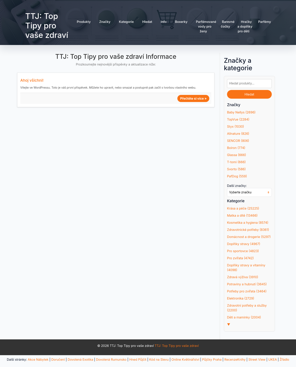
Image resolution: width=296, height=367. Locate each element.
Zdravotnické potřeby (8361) (248, 230)
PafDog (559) (237, 176)
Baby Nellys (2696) (241, 112)
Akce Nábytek (38, 359)
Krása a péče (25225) (243, 208)
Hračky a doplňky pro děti (244, 26)
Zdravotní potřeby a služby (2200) (247, 307)
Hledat (147, 22)
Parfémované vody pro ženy (206, 26)
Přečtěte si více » (193, 98)
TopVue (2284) (238, 119)
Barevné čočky (227, 24)
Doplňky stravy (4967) (243, 244)
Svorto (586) (236, 169)
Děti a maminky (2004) (244, 317)
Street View (256, 359)
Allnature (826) (238, 134)
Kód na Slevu (159, 359)
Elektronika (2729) (240, 298)
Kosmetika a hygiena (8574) (247, 223)
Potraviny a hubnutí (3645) (247, 284)
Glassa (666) (236, 155)
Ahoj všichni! (32, 80)
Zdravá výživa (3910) (242, 277)
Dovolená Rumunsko (111, 359)
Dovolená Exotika (80, 359)
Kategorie (126, 22)
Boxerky (181, 22)
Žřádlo (284, 359)
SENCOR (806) (238, 141)
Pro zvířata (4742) (240, 258)
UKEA (272, 359)
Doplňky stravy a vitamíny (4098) (246, 267)
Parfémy (264, 22)
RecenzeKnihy (235, 359)
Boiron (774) (236, 148)
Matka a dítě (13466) (242, 215)
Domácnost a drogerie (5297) (249, 237)
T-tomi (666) (236, 162)
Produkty (84, 22)
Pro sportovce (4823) (243, 251)
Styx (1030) (235, 126)
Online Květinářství (185, 359)
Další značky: (237, 186)
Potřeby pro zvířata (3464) (246, 291)
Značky (104, 22)
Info (164, 22)
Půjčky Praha (212, 359)
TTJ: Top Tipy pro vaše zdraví (46, 25)
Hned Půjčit (137, 359)
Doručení (58, 359)
